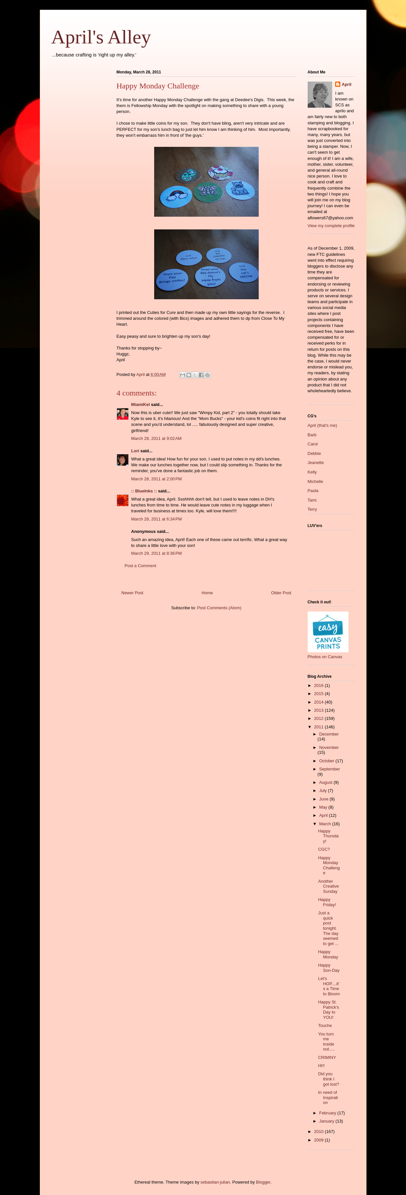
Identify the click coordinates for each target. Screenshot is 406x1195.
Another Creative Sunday (328, 886)
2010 (319, 1131)
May (323, 807)
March (325, 823)
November (329, 747)
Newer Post (132, 592)
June (324, 799)
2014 (319, 702)
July (323, 790)
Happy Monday (328, 954)
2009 (319, 1140)
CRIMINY (327, 1057)
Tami (312, 500)
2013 (319, 710)
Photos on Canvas (325, 656)
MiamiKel (140, 404)
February (328, 1112)
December (329, 734)
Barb (312, 434)
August (326, 782)
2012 (319, 718)
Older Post (281, 592)
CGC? (324, 849)
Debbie (314, 453)
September (329, 769)
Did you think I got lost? (328, 1078)
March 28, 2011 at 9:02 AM (156, 438)
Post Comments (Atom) (219, 607)
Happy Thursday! (328, 836)
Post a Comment (140, 565)
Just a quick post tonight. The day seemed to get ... (328, 928)
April (346, 84)
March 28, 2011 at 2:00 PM (156, 478)
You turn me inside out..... (326, 1042)
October (327, 760)
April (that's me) (322, 425)
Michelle (315, 481)
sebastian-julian (215, 1182)
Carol (313, 444)
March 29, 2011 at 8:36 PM (156, 553)
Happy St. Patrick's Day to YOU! (328, 1010)
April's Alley (101, 37)
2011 (319, 726)
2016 (319, 685)
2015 (319, 693)
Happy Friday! (327, 902)
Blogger (263, 1182)
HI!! (321, 1065)
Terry (312, 509)
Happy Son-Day (329, 968)
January (327, 1121)
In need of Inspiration (328, 1097)
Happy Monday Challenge (329, 865)
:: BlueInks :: (144, 491)
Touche (325, 1025)
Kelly (312, 472)
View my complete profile (331, 225)
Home (207, 592)
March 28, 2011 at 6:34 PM (156, 519)
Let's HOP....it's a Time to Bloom (329, 986)
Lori (135, 450)
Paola (313, 490)
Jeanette (316, 462)
